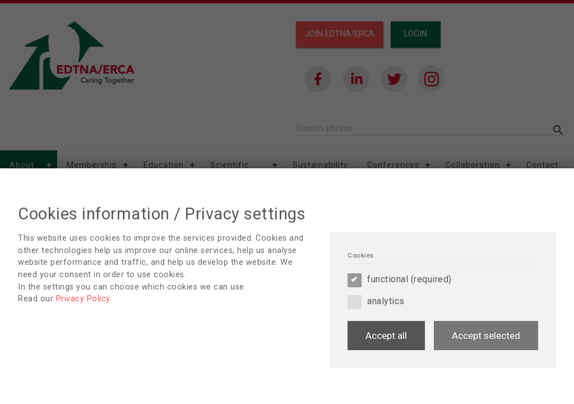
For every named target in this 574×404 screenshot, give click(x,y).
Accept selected (486, 335)
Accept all (386, 335)
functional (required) (400, 279)
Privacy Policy (83, 299)
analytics (376, 301)
